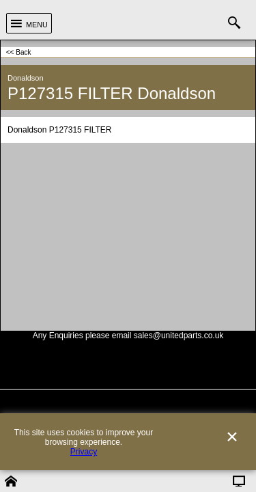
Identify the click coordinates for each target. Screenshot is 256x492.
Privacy (83, 473)
